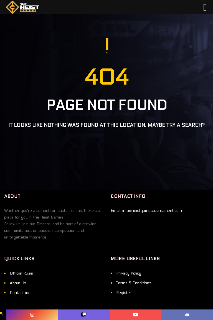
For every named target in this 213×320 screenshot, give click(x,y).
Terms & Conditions (133, 283)
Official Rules (21, 273)
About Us (18, 283)
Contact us (19, 292)
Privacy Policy (128, 273)
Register (123, 292)
